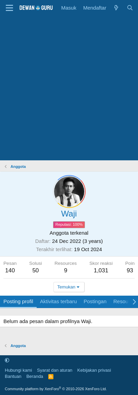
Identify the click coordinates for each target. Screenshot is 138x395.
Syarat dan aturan (54, 370)
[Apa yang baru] (116, 7)
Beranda (34, 376)
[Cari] (130, 7)
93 (130, 270)
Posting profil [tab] (18, 301)
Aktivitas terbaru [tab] (58, 301)
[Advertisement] (69, 88)
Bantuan (13, 376)
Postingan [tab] (95, 301)
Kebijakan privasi (94, 370)
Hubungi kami (18, 370)
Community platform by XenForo (56, 389)
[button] (7, 360)
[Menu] (9, 8)
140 (10, 270)
